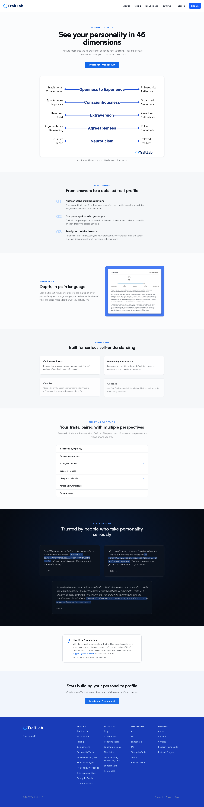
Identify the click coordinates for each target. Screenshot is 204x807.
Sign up (195, 5)
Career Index (110, 736)
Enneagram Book (112, 747)
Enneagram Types (85, 762)
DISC (133, 736)
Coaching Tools (111, 741)
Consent (159, 797)
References (109, 770)
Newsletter (109, 752)
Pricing (137, 5)
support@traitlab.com (83, 653)
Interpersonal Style (86, 773)
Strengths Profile (85, 778)
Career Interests (85, 783)
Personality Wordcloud (88, 767)
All (132, 731)
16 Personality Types (87, 757)
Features (168, 5)
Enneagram (136, 741)
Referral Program (166, 752)
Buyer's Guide (138, 762)
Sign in (181, 5)
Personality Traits (85, 752)
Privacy (168, 797)
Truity (134, 757)
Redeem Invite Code (168, 747)
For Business (151, 5)
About (126, 5)
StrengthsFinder (139, 752)
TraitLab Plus (83, 731)
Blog (106, 731)
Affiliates (162, 736)
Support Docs (110, 765)
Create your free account (102, 65)
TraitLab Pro (83, 736)
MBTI (133, 747)
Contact (162, 741)
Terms (178, 797)
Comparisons (83, 747)
